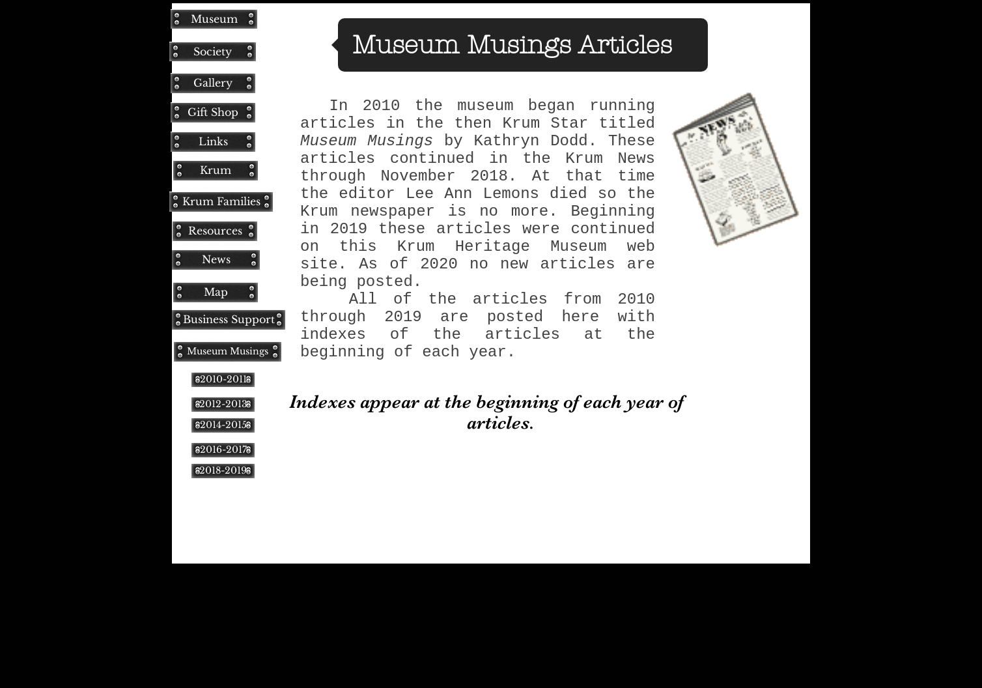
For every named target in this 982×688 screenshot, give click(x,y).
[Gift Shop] (213, 112)
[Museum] (214, 19)
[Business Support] (228, 319)
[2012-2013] (223, 404)
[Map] (215, 292)
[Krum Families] (221, 202)
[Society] (212, 51)
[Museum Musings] (227, 351)
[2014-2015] (223, 425)
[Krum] (215, 170)
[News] (216, 260)
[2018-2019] (223, 470)
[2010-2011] (223, 379)
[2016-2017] (223, 449)
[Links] (213, 142)
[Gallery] (213, 83)
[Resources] (215, 231)
